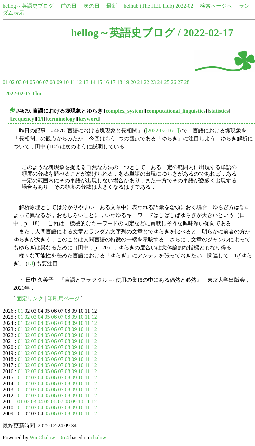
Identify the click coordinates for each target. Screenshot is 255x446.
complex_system (124, 111)
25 (166, 82)
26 (173, 82)
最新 (111, 6)
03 (19, 82)
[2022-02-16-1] (162, 130)
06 (39, 82)
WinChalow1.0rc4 (49, 437)
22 (146, 82)
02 (12, 82)
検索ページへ (216, 6)
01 (5, 82)
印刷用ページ (63, 298)
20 (133, 82)
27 (180, 82)
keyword (89, 119)
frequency (22, 119)
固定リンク (29, 298)
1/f (41, 119)
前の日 (69, 6)
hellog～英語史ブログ (28, 6)
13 (85, 82)
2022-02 (184, 6)
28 (186, 82)
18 (119, 82)
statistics (219, 111)
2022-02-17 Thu (23, 93)
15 (99, 82)
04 (25, 82)
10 (66, 82)
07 (45, 82)
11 (72, 82)
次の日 (91, 6)
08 (52, 82)
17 (112, 82)
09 (59, 82)
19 (126, 82)
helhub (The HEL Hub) (149, 6)
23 (153, 82)
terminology (61, 119)
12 (79, 82)
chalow (98, 437)
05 (32, 82)
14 (92, 82)
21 (139, 82)
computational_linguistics (176, 111)
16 (106, 82)
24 (159, 82)
